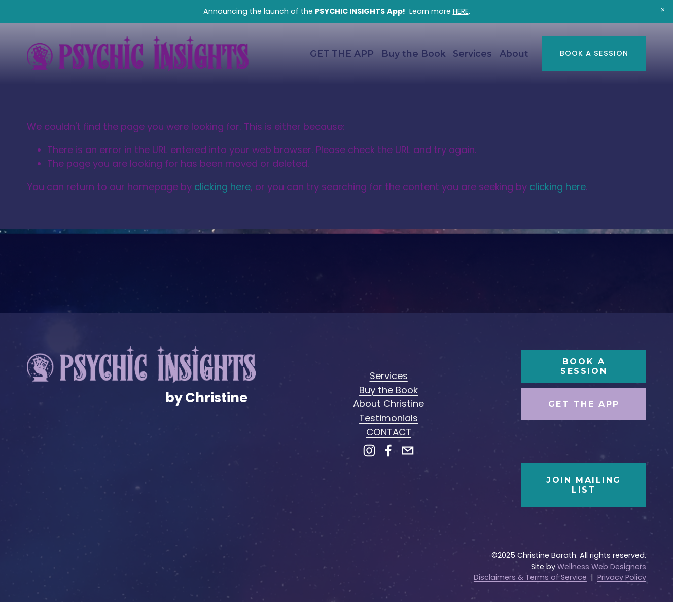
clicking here (222, 186)
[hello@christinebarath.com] (408, 450)
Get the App (584, 404)
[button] (663, 10)
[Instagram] (369, 450)
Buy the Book (413, 53)
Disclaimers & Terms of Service (530, 577)
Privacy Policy (621, 577)
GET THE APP (342, 53)
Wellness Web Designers (601, 566)
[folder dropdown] (472, 53)
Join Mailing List (583, 485)
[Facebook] (388, 450)
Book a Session (594, 53)
